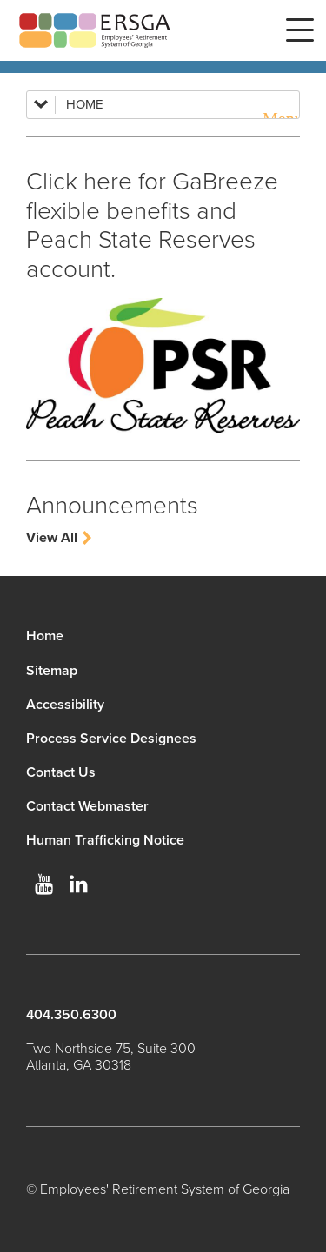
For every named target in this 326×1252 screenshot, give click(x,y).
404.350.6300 (71, 1014)
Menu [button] (300, 30)
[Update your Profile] (163, 365)
